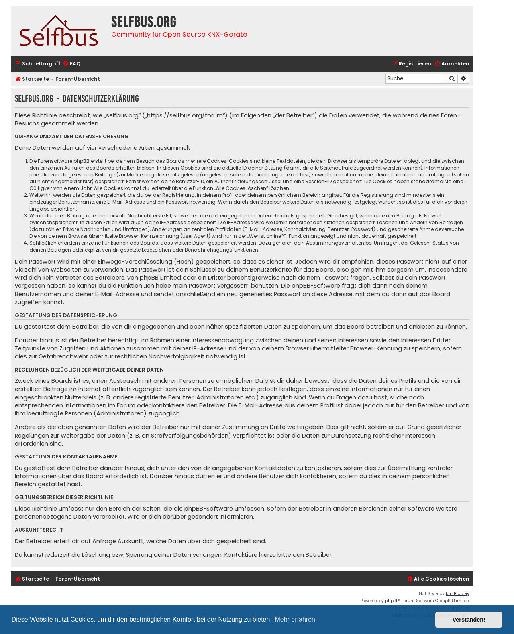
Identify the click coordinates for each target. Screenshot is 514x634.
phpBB (391, 601)
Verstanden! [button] (469, 619)
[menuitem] (71, 64)
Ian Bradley (457, 594)
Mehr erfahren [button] (295, 619)
